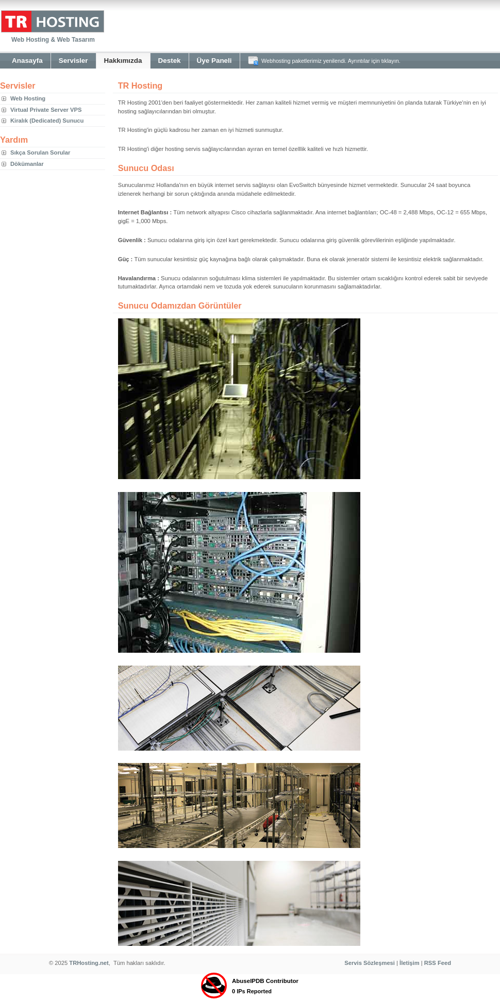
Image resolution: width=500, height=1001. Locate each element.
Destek (169, 60)
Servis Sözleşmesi (369, 963)
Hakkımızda (123, 60)
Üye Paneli (214, 60)
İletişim (409, 963)
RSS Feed (437, 963)
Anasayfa (27, 60)
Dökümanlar (27, 164)
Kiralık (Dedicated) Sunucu (47, 120)
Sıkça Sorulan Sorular (40, 152)
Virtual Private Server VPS (45, 110)
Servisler (73, 60)
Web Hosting (27, 98)
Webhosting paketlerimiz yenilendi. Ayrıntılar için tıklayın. (331, 61)
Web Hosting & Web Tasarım (53, 39)
